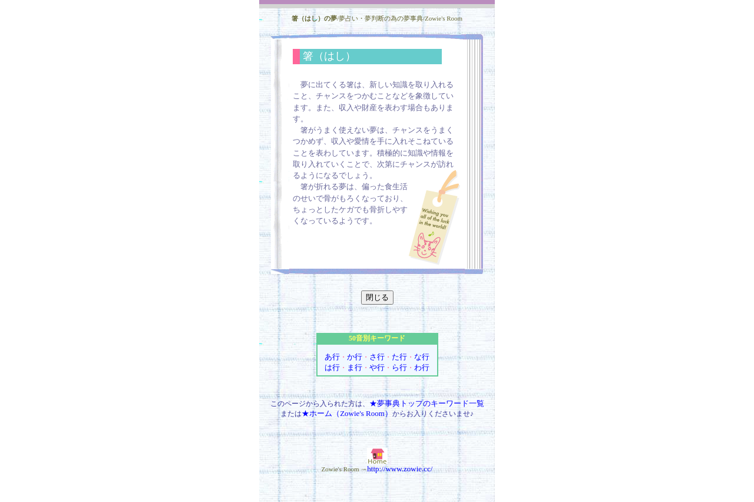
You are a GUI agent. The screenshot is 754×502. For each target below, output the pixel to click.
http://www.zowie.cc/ (399, 468)
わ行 (421, 367)
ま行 (354, 367)
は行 (332, 367)
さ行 (377, 356)
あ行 (332, 356)
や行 (377, 367)
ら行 (399, 367)
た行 (399, 356)
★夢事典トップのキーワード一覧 (426, 403)
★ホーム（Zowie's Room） (347, 413)
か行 (354, 356)
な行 (421, 356)
